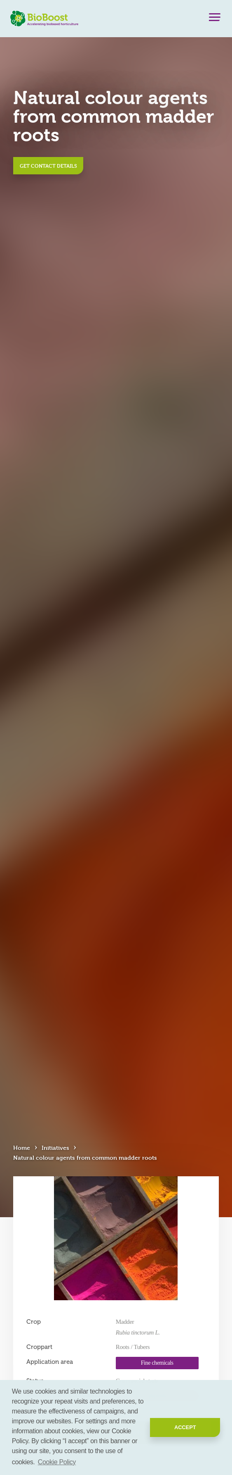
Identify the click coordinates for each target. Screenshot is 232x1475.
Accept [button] (185, 1427)
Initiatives (55, 1147)
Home (21, 1147)
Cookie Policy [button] (57, 1461)
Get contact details (48, 165)
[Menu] (214, 19)
